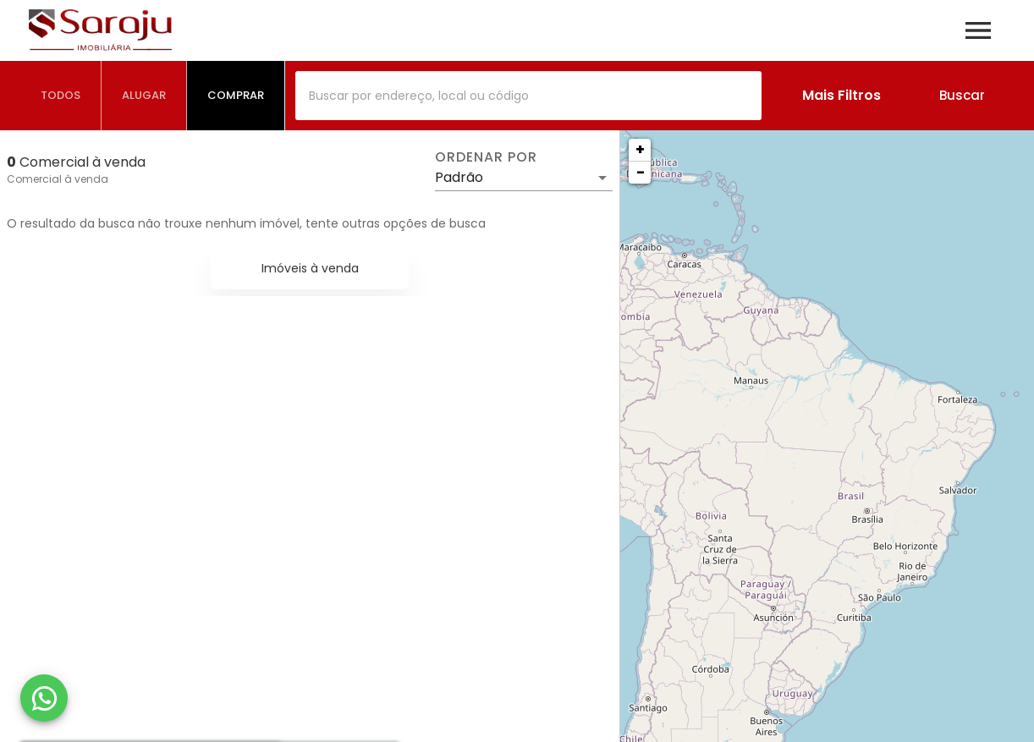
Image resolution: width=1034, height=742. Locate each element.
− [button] (640, 172)
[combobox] (528, 95)
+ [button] (640, 149)
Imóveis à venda (310, 268)
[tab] (61, 95)
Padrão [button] (459, 177)
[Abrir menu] (978, 30)
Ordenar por (485, 157)
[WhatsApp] (44, 698)
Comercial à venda (57, 179)
